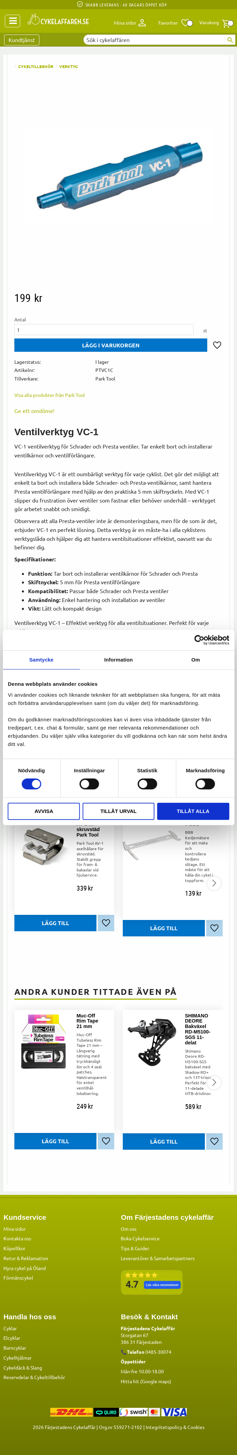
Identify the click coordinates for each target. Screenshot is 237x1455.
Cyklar (10, 1328)
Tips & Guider (135, 1248)
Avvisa (44, 811)
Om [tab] (196, 660)
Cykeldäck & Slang (22, 1367)
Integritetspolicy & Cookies (175, 1427)
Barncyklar (14, 1348)
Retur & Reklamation (25, 1258)
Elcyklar (11, 1338)
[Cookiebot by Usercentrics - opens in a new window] (199, 640)
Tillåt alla (193, 811)
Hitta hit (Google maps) (146, 1381)
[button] (174, 23)
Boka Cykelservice (140, 1238)
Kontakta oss (17, 1238)
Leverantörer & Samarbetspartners (158, 1258)
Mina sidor (14, 1229)
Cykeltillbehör (49, 1377)
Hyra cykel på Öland (24, 1268)
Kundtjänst (22, 39)
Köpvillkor (14, 1248)
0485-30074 (158, 1352)
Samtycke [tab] (41, 660)
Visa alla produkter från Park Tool (49, 395)
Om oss (128, 1229)
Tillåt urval (118, 811)
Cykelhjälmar (17, 1357)
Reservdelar (16, 1377)
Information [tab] (118, 660)
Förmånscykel (18, 1277)
